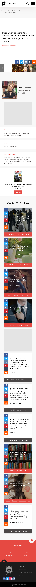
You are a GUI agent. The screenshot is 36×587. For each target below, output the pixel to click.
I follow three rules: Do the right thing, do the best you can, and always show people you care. (19, 309)
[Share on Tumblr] (30, 62)
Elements (19, 135)
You (17, 234)
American (21, 91)
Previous (2, 68)
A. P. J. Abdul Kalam (16, 403)
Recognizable (16, 133)
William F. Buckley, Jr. (19, 161)
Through (25, 531)
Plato (11, 460)
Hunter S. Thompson (10, 159)
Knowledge (12, 470)
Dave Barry (17, 158)
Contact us (22, 570)
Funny (13, 234)
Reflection (25, 440)
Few (28, 380)
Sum (21, 265)
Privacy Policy (23, 575)
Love (9, 295)
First (19, 531)
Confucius (13, 432)
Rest (8, 380)
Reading (22, 380)
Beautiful (12, 410)
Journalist (27, 91)
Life (8, 234)
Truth (10, 531)
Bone (27, 234)
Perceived (23, 133)
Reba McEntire (20, 224)
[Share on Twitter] (21, 62)
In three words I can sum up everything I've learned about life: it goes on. (20, 248)
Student (29, 133)
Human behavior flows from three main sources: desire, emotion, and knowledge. (18, 454)
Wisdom (10, 440)
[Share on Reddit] (34, 62)
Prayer (23, 295)
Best (9, 325)
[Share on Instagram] (10, 578)
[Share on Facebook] (17, 62)
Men (12, 380)
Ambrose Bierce (8, 158)
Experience (17, 440)
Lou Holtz (13, 315)
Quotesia (4, 11)
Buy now (18, 192)
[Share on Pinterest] (6, 220)
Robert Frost (19, 254)
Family (25, 410)
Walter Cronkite (8, 161)
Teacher (18, 410)
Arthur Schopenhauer (16, 522)
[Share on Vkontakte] (26, 62)
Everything (27, 265)
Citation (14, 146)
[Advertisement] (18, 113)
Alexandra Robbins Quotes (16, 11)
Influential (6, 135)
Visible (9, 133)
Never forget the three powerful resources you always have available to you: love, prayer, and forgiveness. (19, 278)
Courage (14, 501)
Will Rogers (13, 372)
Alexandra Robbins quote (8, 13)
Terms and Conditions (25, 572)
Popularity (13, 135)
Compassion (22, 501)
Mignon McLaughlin (22, 159)
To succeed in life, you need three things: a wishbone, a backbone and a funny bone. (20, 218)
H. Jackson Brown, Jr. (16, 285)
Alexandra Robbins (9, 45)
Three (5, 133)
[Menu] (33, 3)
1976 (23, 93)
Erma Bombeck (25, 158)
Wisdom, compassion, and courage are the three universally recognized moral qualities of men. (20, 484)
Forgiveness (15, 295)
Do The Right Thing (22, 325)
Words (11, 265)
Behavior (19, 470)
